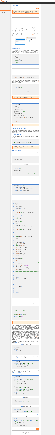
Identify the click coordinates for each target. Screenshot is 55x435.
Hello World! (32, 34)
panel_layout (17, 254)
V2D (30, 363)
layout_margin (18, 252)
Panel (16, 60)
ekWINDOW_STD (26, 265)
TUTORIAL (3, 3)
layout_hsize (17, 251)
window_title (17, 267)
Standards (37, 336)
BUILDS (20, 3)
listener (24, 77)
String (16, 91)
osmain (20, 296)
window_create (22, 265)
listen (38, 81)
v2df (25, 268)
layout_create (23, 244)
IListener (23, 84)
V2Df (31, 401)
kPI (21, 353)
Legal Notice (26, 433)
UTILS (12, 3)
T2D (15, 421)
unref (16, 260)
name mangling (16, 147)
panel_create (22, 243)
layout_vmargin (18, 253)
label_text (17, 247)
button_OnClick (18, 248)
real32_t (15, 141)
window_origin (18, 268)
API (10, 3)
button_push (22, 245)
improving (17, 12)
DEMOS (7, 3)
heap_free (18, 212)
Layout (17, 244)
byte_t (21, 212)
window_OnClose (16, 77)
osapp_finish (17, 121)
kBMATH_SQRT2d (23, 317)
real (20, 348)
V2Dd (32, 389)
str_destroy (17, 237)
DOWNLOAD (16, 3)
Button (17, 245)
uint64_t (29, 389)
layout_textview (18, 250)
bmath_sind (18, 314)
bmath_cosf (18, 310)
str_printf (21, 91)
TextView (16, 62)
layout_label (17, 249)
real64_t (15, 314)
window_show (17, 269)
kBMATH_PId (22, 316)
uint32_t (26, 188)
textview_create (23, 246)
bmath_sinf (18, 313)
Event (29, 59)
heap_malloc (22, 188)
